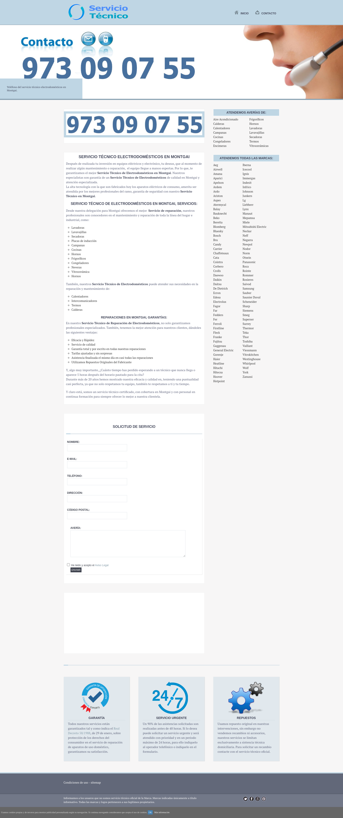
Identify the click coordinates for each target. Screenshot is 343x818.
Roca (246, 266)
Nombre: (73, 442)
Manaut (247, 213)
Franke (217, 337)
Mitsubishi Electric (254, 227)
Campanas (219, 133)
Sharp (246, 306)
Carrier (217, 249)
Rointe (247, 271)
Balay (216, 209)
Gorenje (218, 355)
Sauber (247, 293)
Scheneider (250, 302)
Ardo (216, 191)
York (245, 372)
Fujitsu (217, 341)
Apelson (218, 183)
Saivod (247, 284)
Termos (254, 141)
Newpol (247, 244)
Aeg (215, 165)
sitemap (96, 782)
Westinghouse (251, 359)
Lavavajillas (256, 133)
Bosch (217, 236)
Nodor (246, 249)
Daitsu (217, 284)
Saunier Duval (251, 297)
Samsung (248, 288)
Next (337, 64)
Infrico (247, 187)
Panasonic (249, 262)
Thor (246, 337)
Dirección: (75, 492)
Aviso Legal (102, 565)
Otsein (247, 258)
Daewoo (218, 275)
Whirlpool (249, 363)
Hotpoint (219, 381)
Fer (215, 319)
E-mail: (72, 458)
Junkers (247, 196)
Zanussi (247, 377)
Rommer (248, 275)
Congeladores (221, 141)
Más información (162, 812)
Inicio (241, 13)
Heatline (218, 363)
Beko (216, 218)
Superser (248, 319)
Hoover (217, 377)
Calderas (218, 124)
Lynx (246, 209)
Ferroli (217, 324)
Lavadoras (255, 128)
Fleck (216, 333)
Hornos (254, 124)
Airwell (217, 169)
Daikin (217, 280)
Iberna (247, 165)
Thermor (248, 328)
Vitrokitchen (251, 355)
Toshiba (247, 341)
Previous (5, 64)
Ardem (217, 187)
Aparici (217, 178)
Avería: (75, 528)
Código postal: (78, 509)
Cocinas (218, 137)
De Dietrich (220, 288)
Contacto (265, 13)
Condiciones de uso (76, 782)
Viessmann (250, 350)
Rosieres (248, 280)
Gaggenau (219, 346)
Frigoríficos (256, 119)
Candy (217, 244)
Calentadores (221, 128)
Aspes (217, 200)
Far (215, 311)
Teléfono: (74, 475)
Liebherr (248, 205)
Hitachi (217, 368)
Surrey (247, 324)
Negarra (248, 240)
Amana (217, 174)
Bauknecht (220, 213)
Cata (216, 258)
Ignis (246, 174)
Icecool (247, 169)
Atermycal (219, 205)
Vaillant (247, 346)
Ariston (218, 196)
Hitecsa (218, 372)
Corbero (218, 266)
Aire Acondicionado (225, 119)
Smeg (246, 315)
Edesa (217, 297)
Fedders (218, 315)
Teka (245, 333)
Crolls (217, 271)
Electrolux (219, 302)
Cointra (218, 262)
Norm (246, 253)
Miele (246, 222)
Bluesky (218, 231)
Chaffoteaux (221, 253)
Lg (244, 200)
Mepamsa (249, 218)
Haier (216, 359)
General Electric (223, 350)
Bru (215, 240)
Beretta (217, 222)
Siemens (248, 311)
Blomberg (219, 227)
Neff (245, 236)
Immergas (249, 178)
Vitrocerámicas (259, 146)
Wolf (245, 368)
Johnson (248, 191)
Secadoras (255, 137)
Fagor (217, 306)
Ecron (217, 293)
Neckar (247, 231)
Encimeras (219, 146)
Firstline (218, 328)
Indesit (247, 183)
